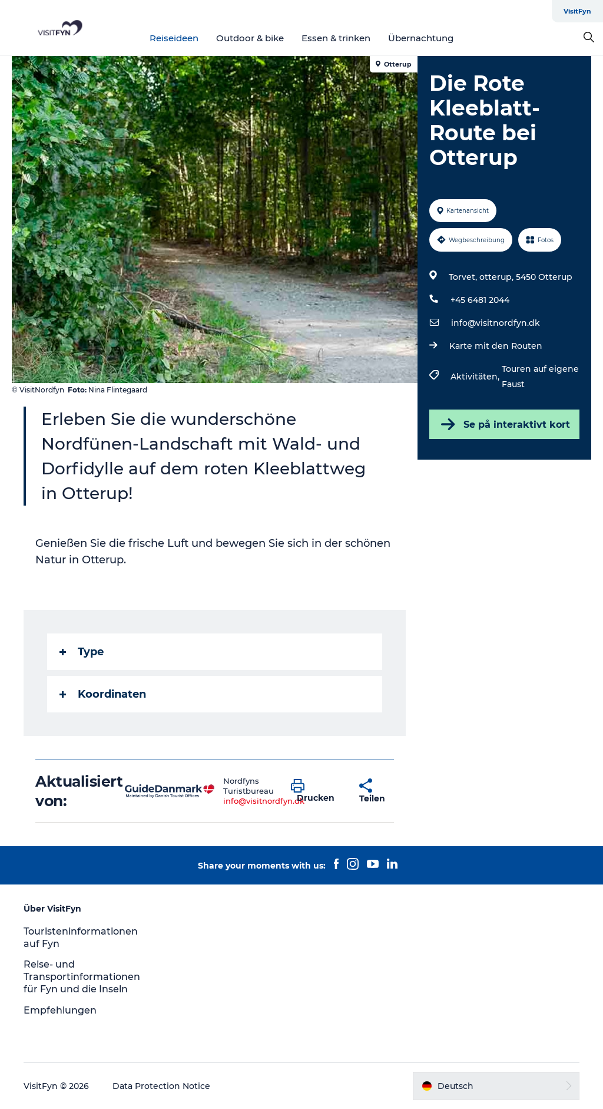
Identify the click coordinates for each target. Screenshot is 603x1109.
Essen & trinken (336, 38)
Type (81, 651)
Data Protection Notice (161, 1086)
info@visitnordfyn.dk (495, 323)
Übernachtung (420, 38)
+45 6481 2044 (479, 300)
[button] (316, 791)
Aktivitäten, (476, 376)
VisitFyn (577, 11)
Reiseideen (174, 38)
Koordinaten (102, 694)
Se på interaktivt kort (504, 424)
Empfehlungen (60, 1010)
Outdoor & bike (250, 38)
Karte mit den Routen (495, 346)
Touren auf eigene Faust (540, 377)
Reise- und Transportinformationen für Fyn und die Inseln (82, 977)
